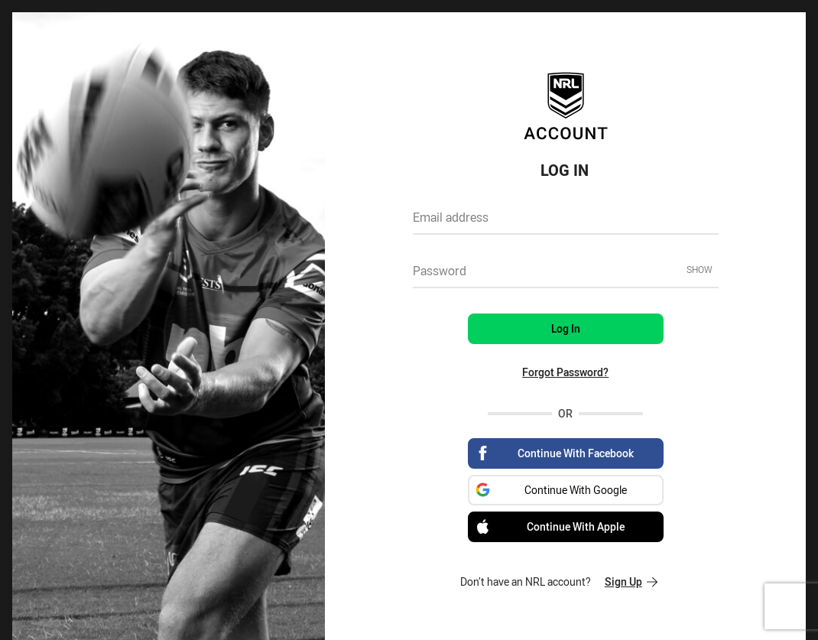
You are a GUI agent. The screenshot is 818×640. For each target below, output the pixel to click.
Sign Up (631, 581)
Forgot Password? (565, 372)
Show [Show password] (700, 269)
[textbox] (566, 222)
